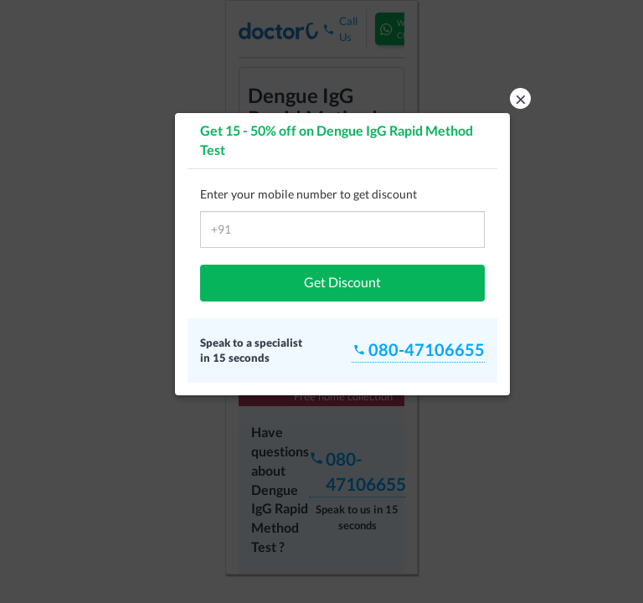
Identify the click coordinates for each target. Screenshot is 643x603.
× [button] (521, 98)
